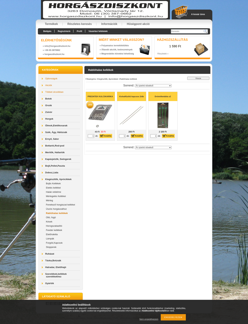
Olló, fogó (51, 217)
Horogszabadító (54, 226)
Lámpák (50, 238)
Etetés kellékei (53, 187)
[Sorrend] (153, 85)
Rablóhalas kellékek (57, 213)
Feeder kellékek (54, 230)
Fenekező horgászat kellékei (60, 204)
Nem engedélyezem (148, 319)
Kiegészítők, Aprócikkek (108, 79)
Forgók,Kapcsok (54, 242)
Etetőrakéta (52, 234)
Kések (49, 221)
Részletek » (163, 53)
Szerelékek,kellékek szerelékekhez (56, 275)
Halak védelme (53, 192)
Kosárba (107, 136)
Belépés (47, 31)
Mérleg (49, 200)
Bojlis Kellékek (53, 183)
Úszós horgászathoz (56, 209)
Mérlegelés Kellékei (56, 196)
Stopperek (51, 247)
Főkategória (91, 79)
